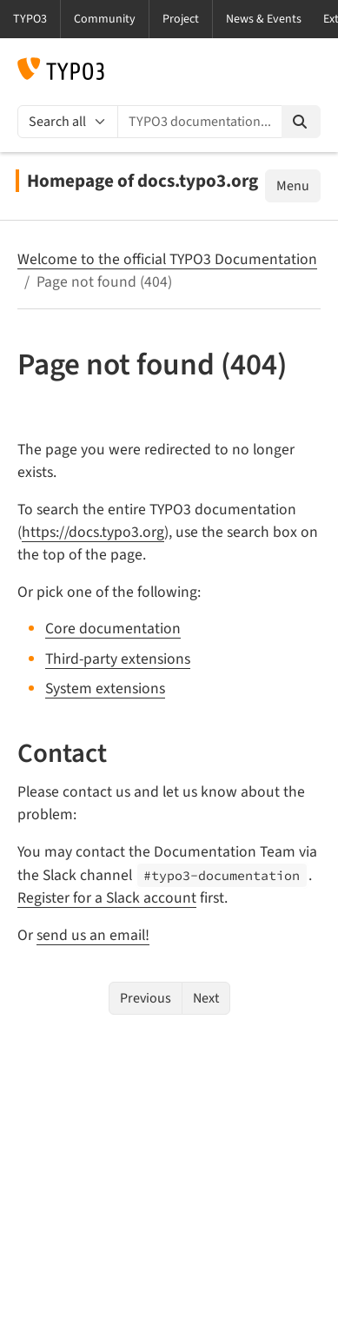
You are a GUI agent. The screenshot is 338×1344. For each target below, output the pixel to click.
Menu (292, 185)
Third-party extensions (117, 659)
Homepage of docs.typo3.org (142, 180)
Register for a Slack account (106, 898)
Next (206, 998)
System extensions (105, 688)
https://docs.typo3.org (93, 532)
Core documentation (113, 628)
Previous (145, 998)
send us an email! (92, 935)
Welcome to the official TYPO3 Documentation (167, 259)
